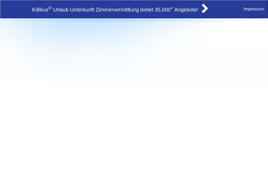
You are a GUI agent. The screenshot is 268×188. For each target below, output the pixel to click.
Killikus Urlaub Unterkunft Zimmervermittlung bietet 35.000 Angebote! (115, 10)
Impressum (254, 9)
